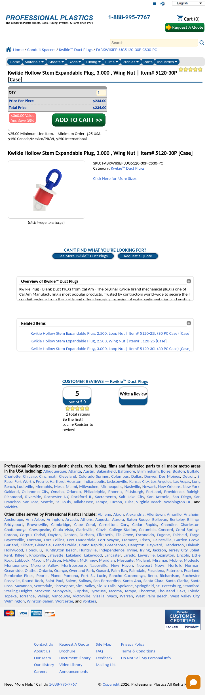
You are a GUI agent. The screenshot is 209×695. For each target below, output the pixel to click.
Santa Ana (132, 580)
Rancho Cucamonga (127, 575)
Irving (145, 550)
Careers (40, 671)
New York (191, 486)
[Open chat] (193, 682)
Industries (167, 62)
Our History (44, 664)
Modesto (191, 560)
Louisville (25, 486)
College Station (122, 529)
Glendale (43, 544)
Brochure (67, 651)
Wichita (11, 506)
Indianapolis (94, 481)
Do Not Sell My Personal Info (146, 657)
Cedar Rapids (144, 524)
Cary (124, 524)
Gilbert (27, 544)
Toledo (193, 590)
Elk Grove (124, 534)
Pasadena (155, 570)
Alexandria (135, 514)
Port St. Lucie (93, 575)
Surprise (80, 590)
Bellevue (159, 519)
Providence (174, 491)
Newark (149, 486)
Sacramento (105, 496)
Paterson (174, 570)
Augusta (102, 519)
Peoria (42, 575)
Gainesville (162, 539)
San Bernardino (107, 580)
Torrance (27, 596)
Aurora (118, 519)
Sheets (56, 62)
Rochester (190, 575)
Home (15, 62)
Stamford (191, 585)
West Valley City (185, 596)
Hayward (154, 544)
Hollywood (13, 550)
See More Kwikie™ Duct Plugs (83, 255)
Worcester (64, 601)
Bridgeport (13, 524)
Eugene (163, 534)
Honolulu (34, 550)
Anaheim (191, 514)
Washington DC (177, 501)
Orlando (74, 491)
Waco (112, 596)
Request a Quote (138, 255)
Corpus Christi (32, 534)
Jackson (159, 550)
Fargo (195, 534)
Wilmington (14, 601)
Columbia (147, 529)
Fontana (34, 539)
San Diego (182, 496)
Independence (111, 550)
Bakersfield (106, 471)
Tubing (93, 62)
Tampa (101, 501)
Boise (165, 471)
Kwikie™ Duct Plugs (127, 168)
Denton (70, 534)
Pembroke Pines (18, 575)
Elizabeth (105, 534)
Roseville (12, 580)
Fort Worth (24, 481)
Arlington (55, 519)
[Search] (154, 43)
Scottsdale (43, 585)
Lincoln (183, 555)
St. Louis (63, 501)
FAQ (99, 651)
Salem (71, 580)
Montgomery (15, 565)
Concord (166, 529)
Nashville (132, 486)
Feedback (104, 657)
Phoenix (115, 491)
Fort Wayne (108, 539)
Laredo (129, 555)
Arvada (72, 519)
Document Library (74, 657)
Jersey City (178, 550)
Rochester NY (56, 496)
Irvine (132, 550)
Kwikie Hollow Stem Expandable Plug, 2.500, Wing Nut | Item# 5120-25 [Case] (98, 341)
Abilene (104, 514)
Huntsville (88, 550)
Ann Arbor (35, 519)
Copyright (111, 684)
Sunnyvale (62, 590)
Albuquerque (54, 471)
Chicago (30, 476)
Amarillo (174, 514)
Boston (179, 471)
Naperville (98, 565)
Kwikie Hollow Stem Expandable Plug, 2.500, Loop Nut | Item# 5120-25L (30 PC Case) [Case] (111, 333)
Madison (53, 560)
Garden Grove (186, 539)
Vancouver (61, 596)
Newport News (150, 565)
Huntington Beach (61, 550)
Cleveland (67, 476)
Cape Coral (84, 524)
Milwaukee (88, 486)
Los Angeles (161, 481)
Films (111, 62)
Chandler (168, 524)
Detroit (189, 476)
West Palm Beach (152, 596)
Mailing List (106, 664)
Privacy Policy (133, 644)
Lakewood (93, 555)
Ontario (45, 570)
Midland (143, 560)
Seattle (47, 501)
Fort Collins (54, 539)
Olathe (30, 570)
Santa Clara (153, 580)
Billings (193, 519)
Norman (192, 565)
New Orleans (169, 486)
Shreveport (64, 585)
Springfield (144, 585)
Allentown (156, 514)
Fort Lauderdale (81, 539)
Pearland (191, 570)
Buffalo (193, 471)
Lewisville (146, 555)
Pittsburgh (134, 491)
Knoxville (37, 555)
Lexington (165, 555)
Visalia (99, 596)
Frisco (145, 539)
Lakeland (73, 555)
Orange (60, 570)
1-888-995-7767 (129, 17)
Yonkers (89, 601)
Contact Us (43, 644)
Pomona (71, 575)
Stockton (42, 590)
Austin (88, 471)
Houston (74, 481)
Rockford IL (81, 496)
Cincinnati (47, 476)
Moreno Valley (44, 565)
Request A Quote (74, 644)
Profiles (131, 62)
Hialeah (193, 544)
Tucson (116, 501)
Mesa (59, 486)
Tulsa (129, 501)
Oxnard (102, 570)
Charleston (190, 524)
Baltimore (126, 471)
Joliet (194, 550)
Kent (8, 555)
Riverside (33, 496)
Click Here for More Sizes (114, 178)
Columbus (120, 476)
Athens (87, 519)
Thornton (147, 590)
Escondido (145, 534)
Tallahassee (83, 501)
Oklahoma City (35, 491)
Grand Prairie (65, 544)
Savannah (23, 585)
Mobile (175, 560)
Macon (37, 560)
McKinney (88, 560)
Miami (71, 486)
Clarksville (85, 529)
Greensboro (115, 544)
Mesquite (125, 560)
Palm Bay (119, 570)
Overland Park (81, 570)
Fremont (129, 539)
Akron (118, 514)
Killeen (21, 555)
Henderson (174, 544)
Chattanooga (15, 529)
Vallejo (43, 596)
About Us (42, 651)
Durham (87, 534)
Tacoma (115, 590)
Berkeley (177, 519)
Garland (11, 544)
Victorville (81, 596)
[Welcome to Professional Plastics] (49, 17)
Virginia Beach (148, 501)
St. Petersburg (168, 585)
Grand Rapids (90, 544)
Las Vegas (181, 481)
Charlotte (12, 476)
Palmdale (137, 570)
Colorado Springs (94, 476)
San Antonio (158, 496)
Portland (153, 491)
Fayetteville (14, 539)
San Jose (30, 501)
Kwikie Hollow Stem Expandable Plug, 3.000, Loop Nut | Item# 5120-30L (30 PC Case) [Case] (111, 348)
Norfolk (174, 565)
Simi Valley (85, 585)
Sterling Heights (18, 590)
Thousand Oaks (171, 590)
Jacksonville (117, 481)
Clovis (101, 529)
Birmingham (148, 471)
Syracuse (98, 590)
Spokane (125, 585)
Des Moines (169, 476)
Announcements (73, 671)
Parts (148, 62)
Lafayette (56, 555)
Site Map (103, 644)
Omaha (57, 491)
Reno (152, 575)
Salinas (85, 580)
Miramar (159, 560)
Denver (150, 476)
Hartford (57, 481)
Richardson (169, 575)
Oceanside (13, 570)
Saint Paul (54, 580)
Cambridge (60, 524)
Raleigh (193, 491)
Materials (34, 62)
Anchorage (13, 519)
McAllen (70, 560)
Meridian (107, 560)
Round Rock (32, 580)
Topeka (10, 596)
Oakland (11, 491)
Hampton (136, 544)
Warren (126, 596)
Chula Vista (63, 529)
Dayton (54, 534)
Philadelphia (94, 491)
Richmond (13, 496)
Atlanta (74, 471)
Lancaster (112, 555)
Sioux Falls (106, 585)
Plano (55, 575)
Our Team (42, 657)
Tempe (130, 590)
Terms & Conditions (138, 651)
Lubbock (22, 560)
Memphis (43, 486)
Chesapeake (39, 529)
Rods (75, 62)
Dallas (136, 476)
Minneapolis (111, 486)
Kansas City (139, 481)
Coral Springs (187, 529)
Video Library (70, 664)
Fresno (42, 481)
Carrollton (108, 524)
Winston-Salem (40, 601)
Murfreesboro (73, 565)
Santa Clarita (177, 580)
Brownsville (37, 524)
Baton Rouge (138, 519)
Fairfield (180, 534)
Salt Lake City (131, 496)
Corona (10, 534)
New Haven (122, 565)
